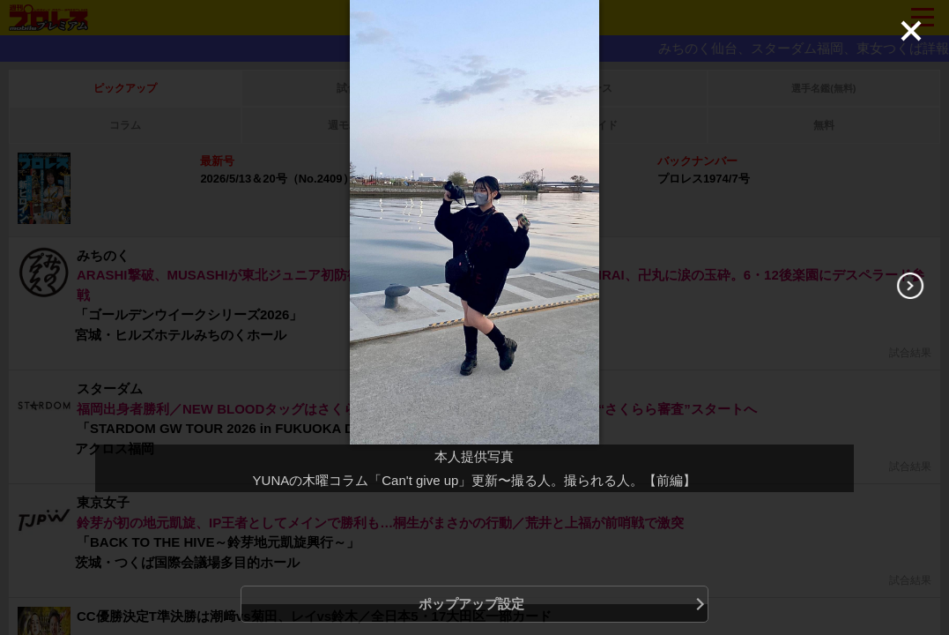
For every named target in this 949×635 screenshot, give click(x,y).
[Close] (911, 31)
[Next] (910, 285)
